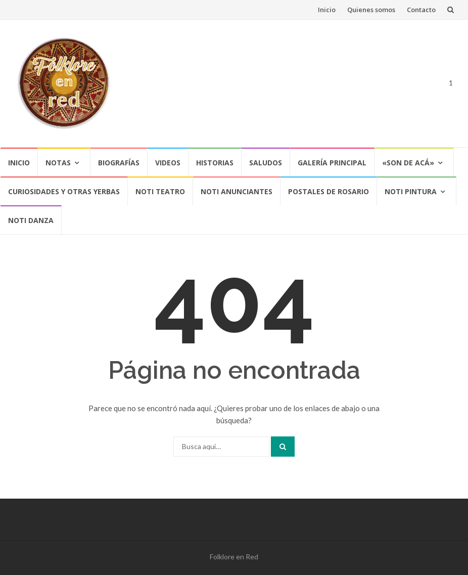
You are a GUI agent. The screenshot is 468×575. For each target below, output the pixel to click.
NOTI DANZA (31, 220)
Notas (58, 162)
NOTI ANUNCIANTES (236, 191)
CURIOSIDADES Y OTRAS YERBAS (64, 191)
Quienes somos (371, 9)
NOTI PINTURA (411, 191)
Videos (167, 162)
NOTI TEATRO (160, 191)
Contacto (421, 9)
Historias (214, 162)
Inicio (327, 9)
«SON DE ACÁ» (408, 162)
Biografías (118, 162)
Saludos (265, 162)
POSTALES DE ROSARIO (328, 191)
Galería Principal (332, 162)
